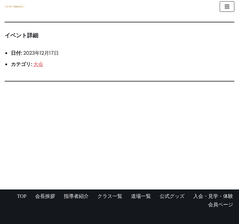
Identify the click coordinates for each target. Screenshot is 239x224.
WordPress (65, 217)
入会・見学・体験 (213, 196)
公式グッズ (172, 196)
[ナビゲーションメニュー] (227, 6)
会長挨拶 (45, 196)
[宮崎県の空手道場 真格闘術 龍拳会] (15, 6)
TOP (21, 196)
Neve (11, 217)
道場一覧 (141, 196)
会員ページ (220, 204)
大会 (38, 64)
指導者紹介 (76, 196)
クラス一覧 (109, 196)
